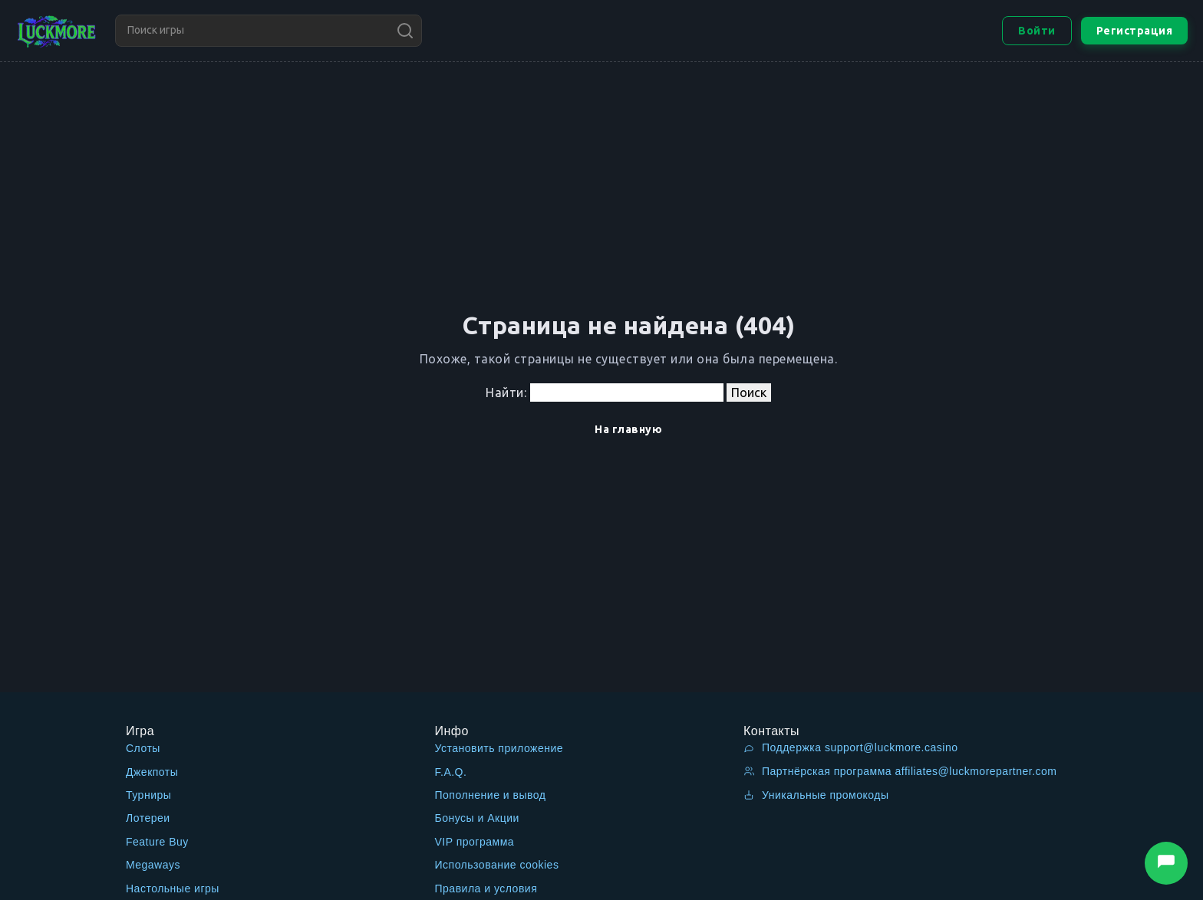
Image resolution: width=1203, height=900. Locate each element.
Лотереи (148, 818)
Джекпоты (152, 772)
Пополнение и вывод (490, 795)
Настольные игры (172, 888)
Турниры (148, 795)
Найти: (506, 392)
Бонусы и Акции (477, 818)
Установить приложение (499, 748)
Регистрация (1134, 31)
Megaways (153, 865)
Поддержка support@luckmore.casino (850, 747)
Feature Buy (157, 842)
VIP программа (475, 842)
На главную (628, 429)
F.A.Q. (451, 772)
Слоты (143, 748)
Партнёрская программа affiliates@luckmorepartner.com (900, 771)
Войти (1037, 31)
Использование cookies (497, 865)
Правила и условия (486, 888)
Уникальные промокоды (816, 795)
